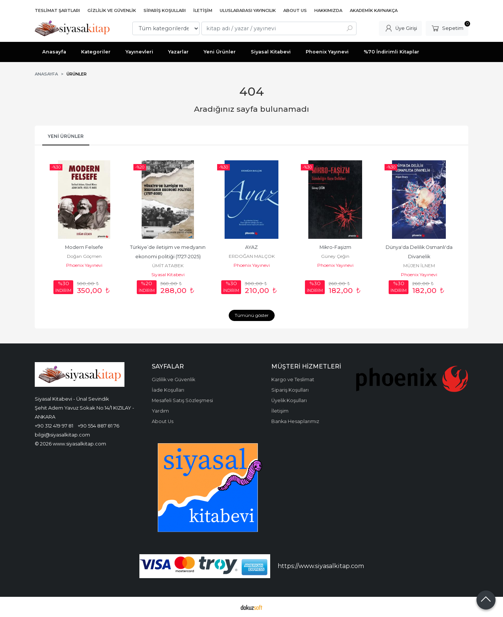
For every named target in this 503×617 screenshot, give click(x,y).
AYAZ (251, 247)
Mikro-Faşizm (335, 247)
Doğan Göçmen (84, 256)
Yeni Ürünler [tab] (66, 136)
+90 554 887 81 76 (98, 426)
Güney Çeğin (335, 256)
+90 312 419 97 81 (54, 426)
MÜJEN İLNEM (419, 265)
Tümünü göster (252, 315)
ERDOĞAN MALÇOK (252, 256)
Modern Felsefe (84, 247)
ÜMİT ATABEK (167, 265)
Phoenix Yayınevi (84, 265)
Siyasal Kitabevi (168, 274)
